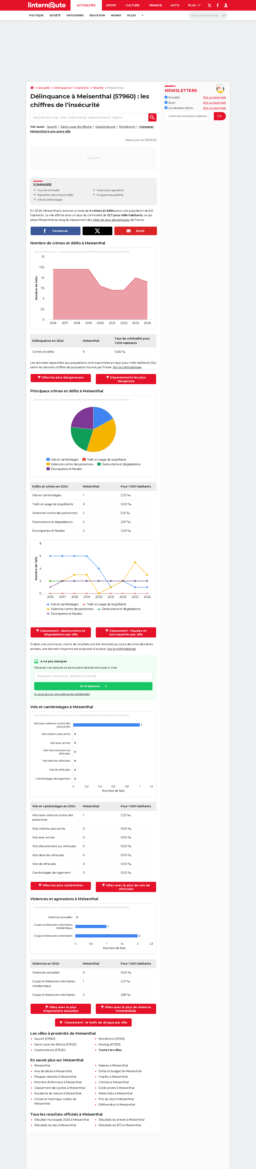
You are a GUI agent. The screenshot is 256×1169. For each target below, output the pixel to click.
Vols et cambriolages (49, 199)
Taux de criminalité (48, 190)
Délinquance (63, 88)
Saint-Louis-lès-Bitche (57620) (55, 1044)
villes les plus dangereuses (111, 220)
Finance (155, 5)
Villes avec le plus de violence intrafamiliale (128, 1009)
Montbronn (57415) (111, 1039)
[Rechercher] (208, 15)
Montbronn (127, 127)
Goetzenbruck (105, 127)
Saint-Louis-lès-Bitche (76, 127)
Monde (116, 15)
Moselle (98, 88)
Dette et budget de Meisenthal (119, 1071)
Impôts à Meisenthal (113, 1077)
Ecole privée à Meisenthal (116, 1088)
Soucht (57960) (44, 1039)
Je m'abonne (90, 686)
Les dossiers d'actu (179, 108)
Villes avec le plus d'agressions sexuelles (60, 1009)
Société (55, 15)
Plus (194, 5)
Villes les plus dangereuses (63, 377)
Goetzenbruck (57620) (49, 1050)
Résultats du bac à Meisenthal (55, 1125)
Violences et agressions (110, 190)
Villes (131, 15)
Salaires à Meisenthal (113, 1065)
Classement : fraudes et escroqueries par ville (128, 632)
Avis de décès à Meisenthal (53, 1071)
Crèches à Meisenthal (113, 1082)
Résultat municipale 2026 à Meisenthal (61, 1120)
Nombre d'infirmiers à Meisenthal (58, 1082)
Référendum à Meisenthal (116, 1104)
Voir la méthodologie (127, 367)
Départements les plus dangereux (128, 379)
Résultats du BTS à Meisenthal (119, 1125)
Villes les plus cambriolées (62, 885)
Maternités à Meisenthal (115, 1093)
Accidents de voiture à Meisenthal (57, 1093)
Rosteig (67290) (109, 1044)
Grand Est (82, 88)
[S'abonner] (195, 116)
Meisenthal (42, 1065)
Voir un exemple (214, 97)
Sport (111, 5)
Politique (36, 15)
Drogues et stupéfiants (110, 194)
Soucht (52, 127)
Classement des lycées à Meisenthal (59, 1088)
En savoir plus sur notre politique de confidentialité (62, 694)
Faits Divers (74, 15)
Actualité (44, 88)
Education (97, 15)
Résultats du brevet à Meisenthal (121, 1120)
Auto (175, 5)
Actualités (86, 5)
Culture (132, 5)
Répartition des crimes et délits (55, 194)
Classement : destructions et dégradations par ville (62, 632)
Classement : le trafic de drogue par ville (95, 1022)
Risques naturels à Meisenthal (55, 1077)
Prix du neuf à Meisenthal (116, 1099)
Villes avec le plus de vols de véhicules (128, 887)
